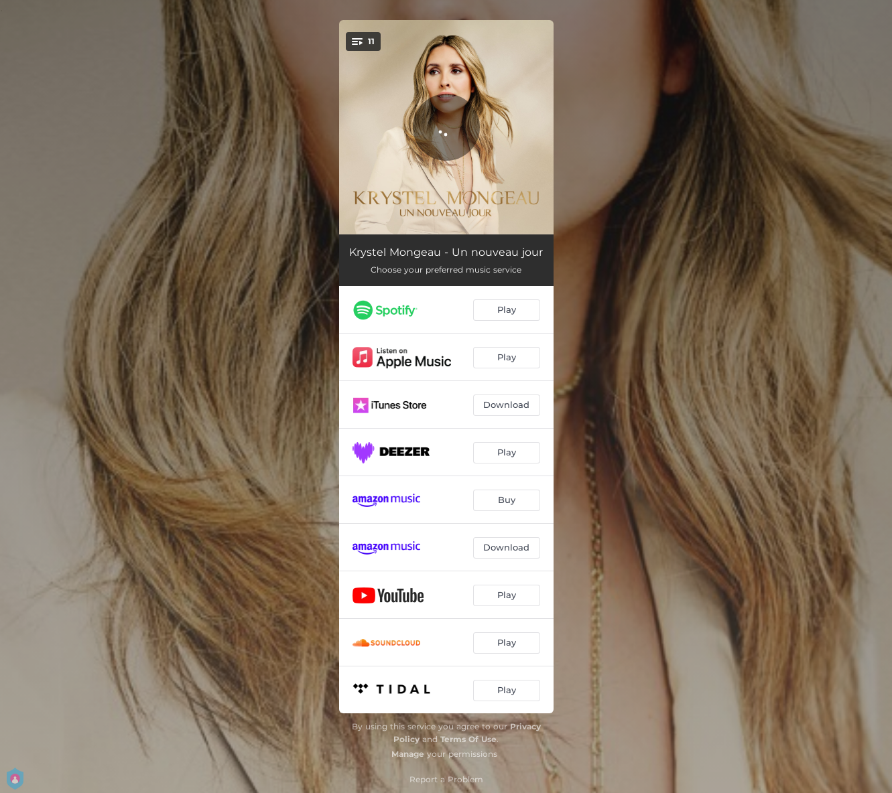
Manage (407, 754)
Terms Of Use (468, 739)
